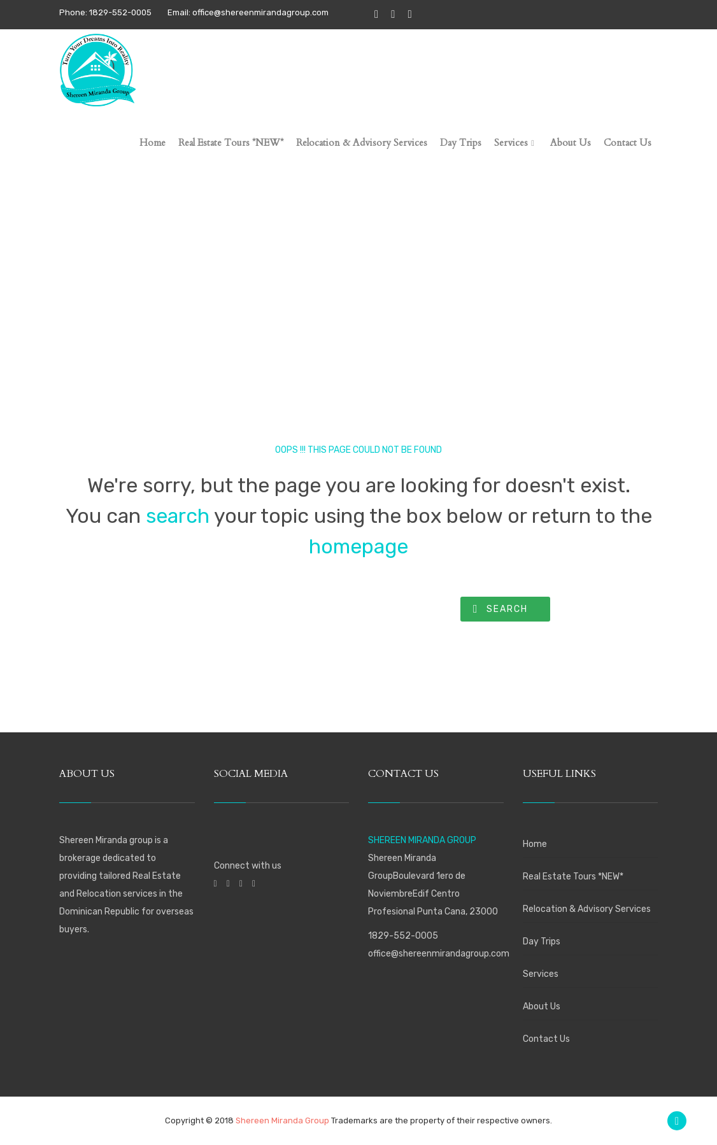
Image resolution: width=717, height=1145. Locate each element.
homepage (358, 546)
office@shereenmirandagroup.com (438, 953)
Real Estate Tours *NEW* (573, 876)
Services (540, 974)
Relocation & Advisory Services (587, 909)
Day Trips (541, 941)
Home (535, 844)
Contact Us (546, 1039)
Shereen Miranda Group (282, 1120)
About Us (541, 1006)
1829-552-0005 (403, 935)
